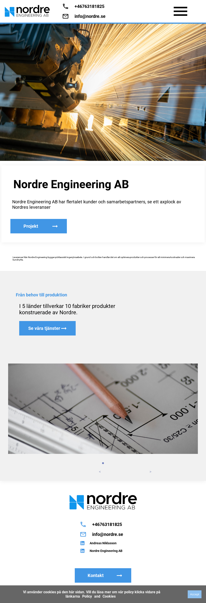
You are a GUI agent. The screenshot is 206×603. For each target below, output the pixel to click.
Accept (194, 594)
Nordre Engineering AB (106, 551)
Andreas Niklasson (103, 543)
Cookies (109, 596)
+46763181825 (89, 6)
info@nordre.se (90, 16)
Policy (87, 596)
